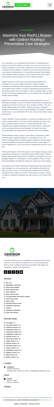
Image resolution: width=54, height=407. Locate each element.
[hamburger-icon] (50, 5)
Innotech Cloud (45, 400)
